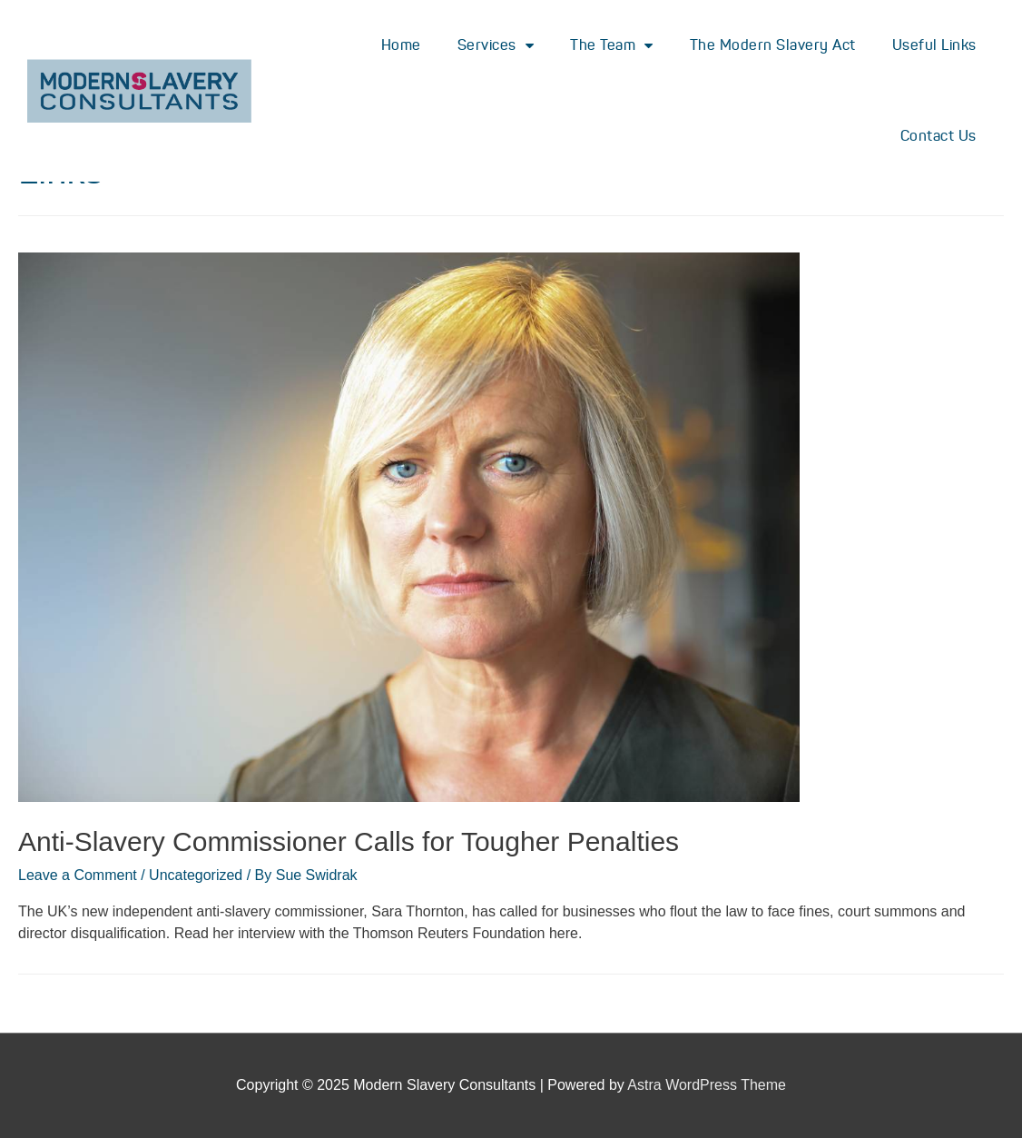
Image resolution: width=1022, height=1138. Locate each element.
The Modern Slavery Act (773, 45)
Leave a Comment (77, 875)
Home (401, 45)
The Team (611, 46)
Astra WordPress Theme (706, 1085)
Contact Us (938, 135)
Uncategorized (195, 875)
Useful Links (934, 45)
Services (496, 46)
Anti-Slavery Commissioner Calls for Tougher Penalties (348, 841)
